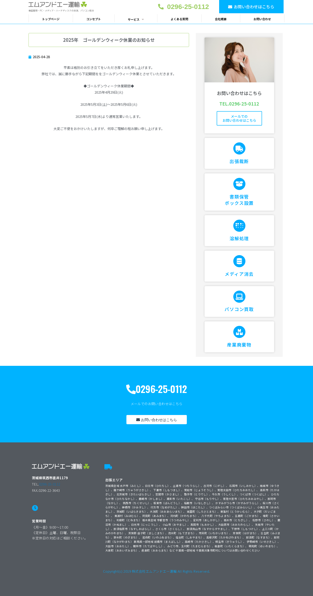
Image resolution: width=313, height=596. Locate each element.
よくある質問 (179, 19)
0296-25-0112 (49, 484)
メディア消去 (239, 274)
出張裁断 (239, 161)
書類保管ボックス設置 (239, 199)
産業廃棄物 (239, 344)
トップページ (51, 19)
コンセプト (93, 19)
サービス (136, 19)
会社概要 (221, 19)
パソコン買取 (239, 309)
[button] (251, 6)
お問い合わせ (262, 19)
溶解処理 (239, 238)
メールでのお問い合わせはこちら (239, 118)
